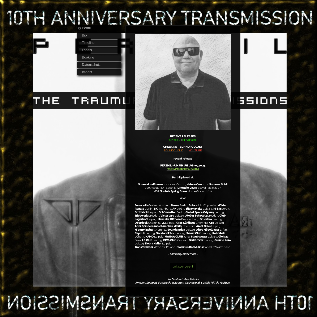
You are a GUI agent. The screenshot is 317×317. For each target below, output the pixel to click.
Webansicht (228, 302)
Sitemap (109, 302)
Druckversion (92, 302)
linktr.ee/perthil (183, 266)
